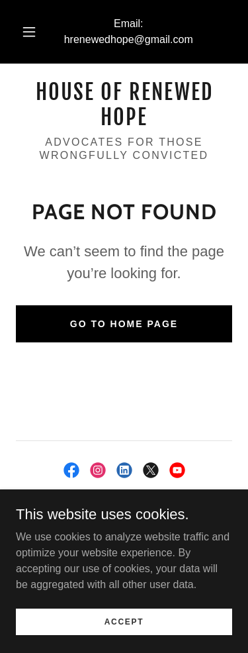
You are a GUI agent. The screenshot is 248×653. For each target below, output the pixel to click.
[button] (29, 32)
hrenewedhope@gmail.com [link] (128, 39)
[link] (124, 104)
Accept (124, 621)
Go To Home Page (124, 324)
